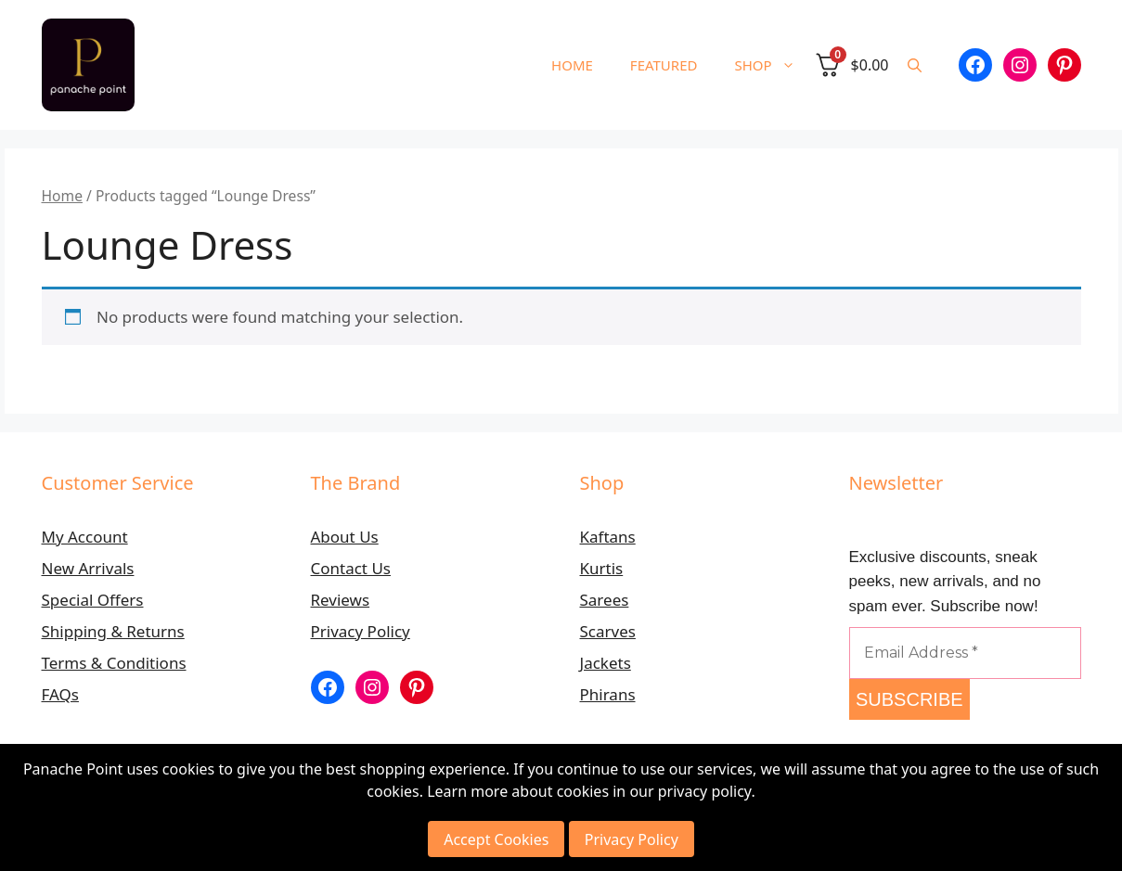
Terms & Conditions (114, 662)
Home (62, 196)
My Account (85, 536)
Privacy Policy (360, 631)
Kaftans (608, 536)
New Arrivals (88, 568)
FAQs (60, 694)
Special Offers (93, 599)
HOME (572, 65)
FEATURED (664, 65)
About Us (345, 536)
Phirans (608, 694)
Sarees (604, 599)
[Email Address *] (965, 653)
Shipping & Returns (113, 631)
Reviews (340, 599)
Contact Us (351, 568)
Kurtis (602, 568)
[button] (914, 65)
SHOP (773, 65)
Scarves (608, 631)
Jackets (605, 662)
